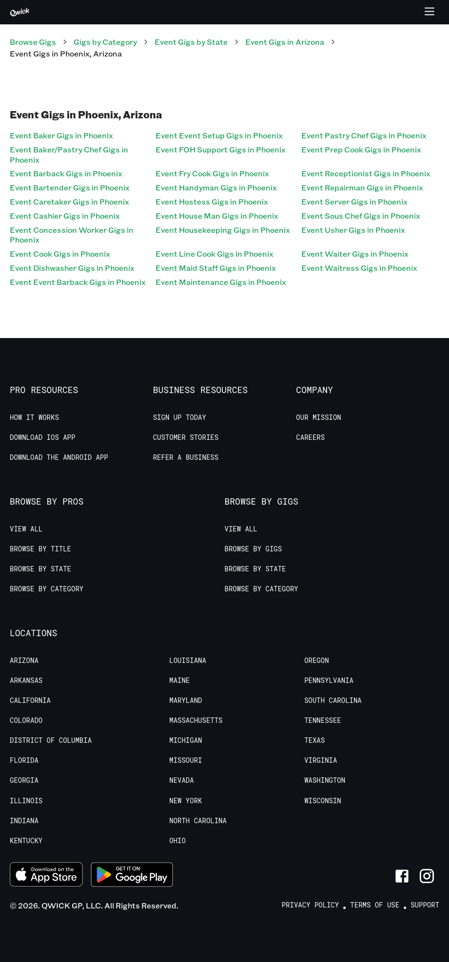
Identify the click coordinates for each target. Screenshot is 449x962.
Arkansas (26, 680)
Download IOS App (42, 437)
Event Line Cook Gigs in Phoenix (214, 253)
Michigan (185, 740)
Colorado (26, 720)
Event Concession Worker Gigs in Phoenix (72, 235)
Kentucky (26, 840)
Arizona (24, 660)
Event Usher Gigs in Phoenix (353, 230)
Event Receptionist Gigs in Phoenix (365, 173)
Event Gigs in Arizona (284, 42)
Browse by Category (46, 589)
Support (424, 905)
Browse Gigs (33, 42)
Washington (324, 780)
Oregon (316, 660)
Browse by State (40, 569)
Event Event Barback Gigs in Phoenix (78, 282)
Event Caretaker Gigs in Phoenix (69, 201)
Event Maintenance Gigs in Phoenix (221, 282)
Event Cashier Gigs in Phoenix (65, 215)
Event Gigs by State (191, 42)
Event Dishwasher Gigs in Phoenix (72, 268)
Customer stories (185, 437)
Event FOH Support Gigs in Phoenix (221, 149)
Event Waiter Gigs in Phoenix (355, 253)
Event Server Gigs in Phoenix (354, 201)
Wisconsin (322, 800)
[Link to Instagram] (426, 876)
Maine (179, 680)
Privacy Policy (310, 905)
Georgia (24, 780)
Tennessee (322, 720)
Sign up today (179, 417)
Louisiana (187, 660)
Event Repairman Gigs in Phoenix (362, 187)
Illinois (26, 800)
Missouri (185, 760)
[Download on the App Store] (46, 875)
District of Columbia (51, 740)
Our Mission (318, 417)
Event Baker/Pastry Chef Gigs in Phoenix (69, 154)
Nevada (181, 780)
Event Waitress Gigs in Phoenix (359, 268)
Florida (24, 760)
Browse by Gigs (253, 549)
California (30, 700)
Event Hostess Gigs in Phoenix (212, 201)
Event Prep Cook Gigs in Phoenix (361, 149)
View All (26, 529)
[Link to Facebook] (402, 876)
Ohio (177, 840)
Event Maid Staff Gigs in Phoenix (216, 268)
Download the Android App (59, 457)
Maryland (185, 700)
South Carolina (333, 700)
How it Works (34, 417)
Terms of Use (374, 905)
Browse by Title (40, 549)
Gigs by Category (105, 42)
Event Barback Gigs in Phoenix (66, 173)
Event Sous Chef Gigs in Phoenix (360, 215)
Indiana (24, 820)
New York (185, 800)
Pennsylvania (328, 680)
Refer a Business (185, 457)
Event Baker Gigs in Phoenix (61, 135)
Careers (310, 437)
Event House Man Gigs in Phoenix (217, 215)
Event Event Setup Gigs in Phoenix (219, 135)
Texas (314, 740)
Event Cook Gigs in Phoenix (60, 253)
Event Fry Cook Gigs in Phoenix (212, 173)
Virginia (320, 760)
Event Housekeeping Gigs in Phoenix (223, 230)
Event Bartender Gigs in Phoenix (70, 187)
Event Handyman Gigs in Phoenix (216, 187)
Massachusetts (195, 720)
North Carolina (198, 820)
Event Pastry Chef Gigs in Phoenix (364, 135)
